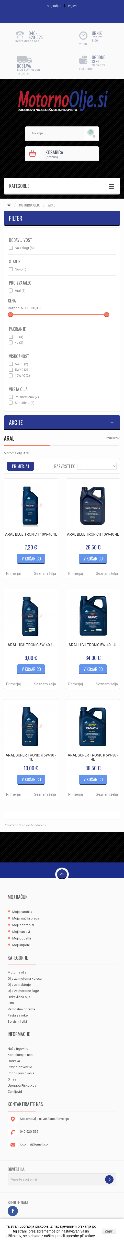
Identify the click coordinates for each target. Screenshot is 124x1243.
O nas (12, 1079)
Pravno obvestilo (20, 1067)
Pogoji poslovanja (21, 1073)
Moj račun (18, 896)
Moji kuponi (21, 945)
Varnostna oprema (21, 1009)
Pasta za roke (18, 1015)
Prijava (72, 5)
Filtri (11, 1003)
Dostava (14, 1061)
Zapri (109, 1231)
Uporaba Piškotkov (22, 1085)
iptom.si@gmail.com (35, 1144)
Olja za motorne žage (23, 991)
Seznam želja (45, 573)
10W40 (22, 375)
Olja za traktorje (19, 985)
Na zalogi (24, 248)
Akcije (16, 422)
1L (19, 337)
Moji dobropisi (23, 925)
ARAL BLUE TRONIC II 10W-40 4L (93, 534)
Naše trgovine (18, 1049)
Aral (20, 291)
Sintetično (25, 403)
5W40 (21, 370)
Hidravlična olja (19, 997)
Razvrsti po (64, 466)
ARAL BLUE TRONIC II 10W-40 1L (31, 534)
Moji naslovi (21, 932)
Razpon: (14, 308)
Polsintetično (27, 397)
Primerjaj (13, 573)
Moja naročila (22, 912)
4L (19, 342)
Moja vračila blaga (25, 918)
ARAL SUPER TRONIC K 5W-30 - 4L (93, 757)
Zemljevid (15, 1092)
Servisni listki (17, 1021)
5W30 (21, 364)
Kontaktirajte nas (20, 1055)
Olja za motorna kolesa (25, 978)
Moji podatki (21, 938)
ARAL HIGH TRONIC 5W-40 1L (31, 645)
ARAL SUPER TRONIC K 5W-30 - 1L (31, 757)
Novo (21, 269)
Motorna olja (29, 205)
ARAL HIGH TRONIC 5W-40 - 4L (93, 645)
